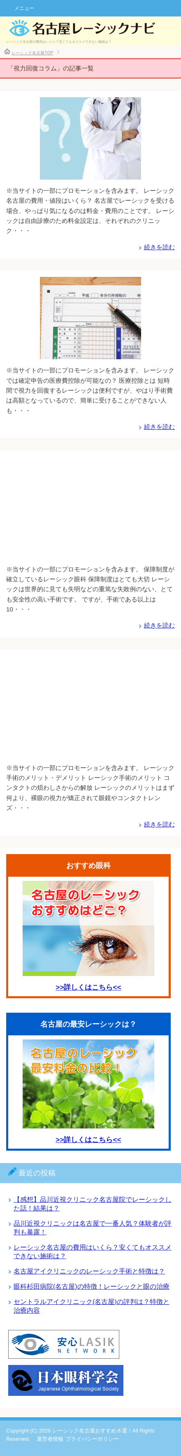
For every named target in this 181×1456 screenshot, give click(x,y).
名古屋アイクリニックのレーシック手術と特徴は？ (89, 1271)
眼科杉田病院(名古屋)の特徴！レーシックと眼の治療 (91, 1286)
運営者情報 (50, 1439)
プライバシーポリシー (92, 1439)
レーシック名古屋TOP (32, 53)
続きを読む (159, 246)
